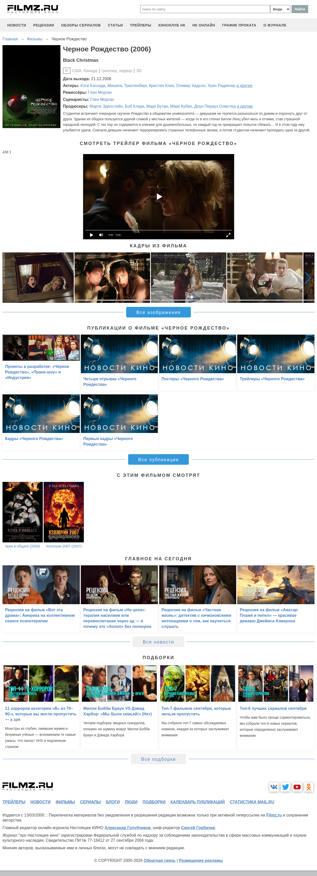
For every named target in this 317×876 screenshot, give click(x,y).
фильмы (65, 802)
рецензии (43, 25)
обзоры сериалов (81, 25)
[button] (307, 277)
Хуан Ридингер (221, 85)
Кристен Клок (161, 85)
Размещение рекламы (201, 860)
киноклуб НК (171, 25)
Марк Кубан (181, 106)
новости (16, 25)
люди (131, 802)
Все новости (158, 642)
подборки (154, 802)
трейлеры (140, 25)
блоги (113, 802)
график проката (239, 25)
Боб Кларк (134, 106)
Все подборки (158, 759)
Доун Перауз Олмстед (215, 106)
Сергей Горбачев (198, 828)
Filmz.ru (273, 815)
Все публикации (158, 459)
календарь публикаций (197, 802)
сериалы (90, 802)
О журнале (275, 25)
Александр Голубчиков (127, 828)
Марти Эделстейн (106, 106)
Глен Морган (100, 92)
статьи (115, 25)
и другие (244, 85)
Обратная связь (160, 860)
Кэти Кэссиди (93, 85)
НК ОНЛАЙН (203, 25)
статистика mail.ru (252, 802)
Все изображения (158, 312)
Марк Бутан (157, 106)
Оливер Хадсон (190, 85)
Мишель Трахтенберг (127, 85)
